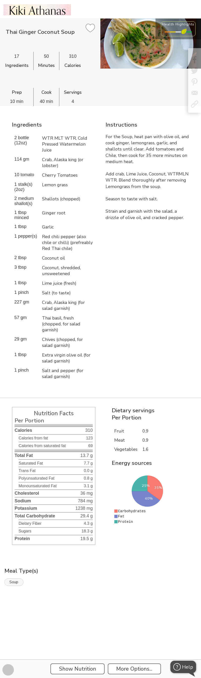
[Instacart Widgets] (100, 642)
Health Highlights (178, 24)
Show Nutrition (77, 669)
